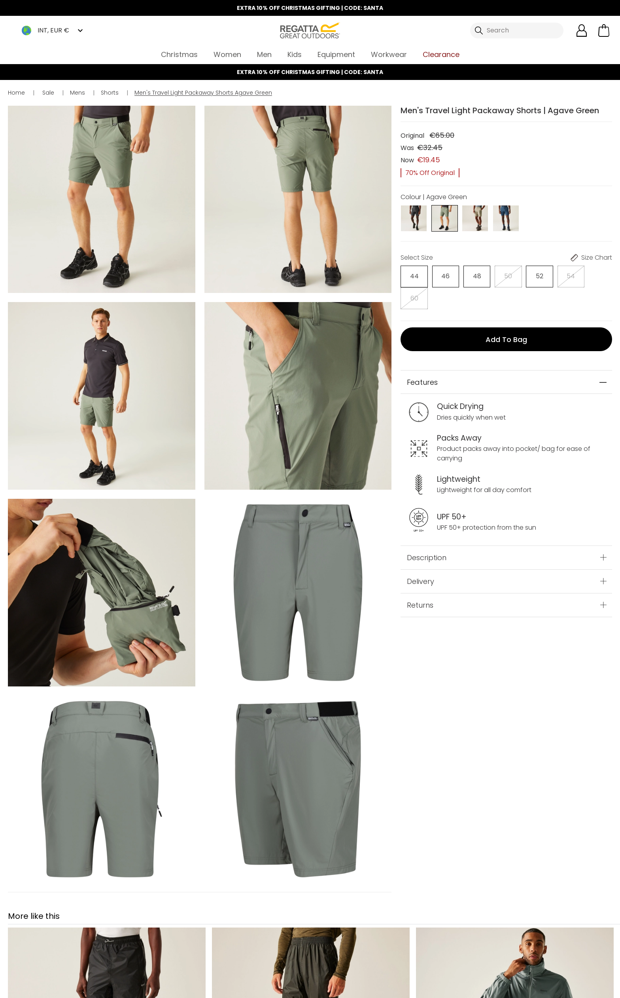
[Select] (414, 276)
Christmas (179, 54)
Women (227, 54)
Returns (420, 583)
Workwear (389, 54)
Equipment (336, 54)
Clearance (441, 54)
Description (426, 535)
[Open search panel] (516, 30)
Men (264, 54)
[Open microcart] (603, 30)
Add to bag (506, 317)
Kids (294, 54)
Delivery (420, 559)
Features (422, 360)
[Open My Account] (581, 30)
